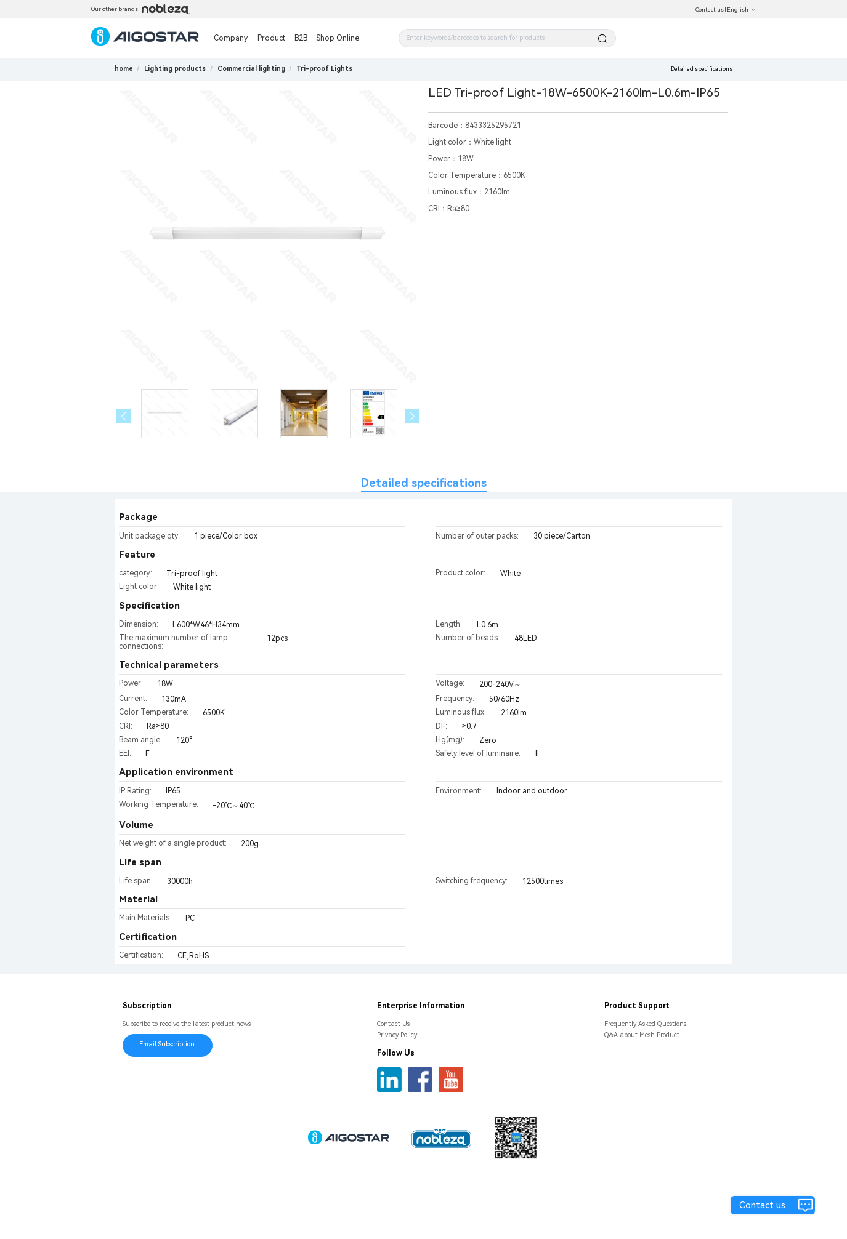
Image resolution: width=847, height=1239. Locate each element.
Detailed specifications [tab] (424, 482)
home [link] (124, 69)
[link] (175, 69)
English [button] (741, 10)
